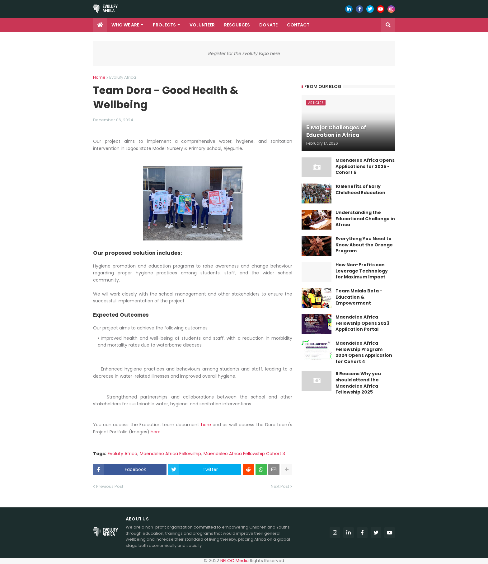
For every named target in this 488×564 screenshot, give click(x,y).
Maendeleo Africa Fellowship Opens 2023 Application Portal (362, 323)
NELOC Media (234, 560)
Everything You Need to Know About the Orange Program (364, 245)
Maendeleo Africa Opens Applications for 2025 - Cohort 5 (365, 166)
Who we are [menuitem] (125, 25)
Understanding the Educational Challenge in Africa (365, 219)
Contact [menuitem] (298, 25)
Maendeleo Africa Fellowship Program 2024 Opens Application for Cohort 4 (364, 352)
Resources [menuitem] (237, 25)
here (206, 425)
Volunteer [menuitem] (202, 25)
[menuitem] (100, 25)
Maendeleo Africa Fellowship (170, 453)
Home (99, 77)
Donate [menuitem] (268, 25)
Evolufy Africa (122, 77)
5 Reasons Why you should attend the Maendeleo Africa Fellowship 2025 (358, 383)
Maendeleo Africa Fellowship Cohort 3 (244, 453)
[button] (388, 25)
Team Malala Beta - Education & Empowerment (359, 297)
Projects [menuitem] (164, 25)
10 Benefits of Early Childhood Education (360, 190)
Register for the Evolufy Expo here (244, 53)
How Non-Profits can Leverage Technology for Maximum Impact (362, 271)
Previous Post (109, 486)
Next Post (280, 486)
